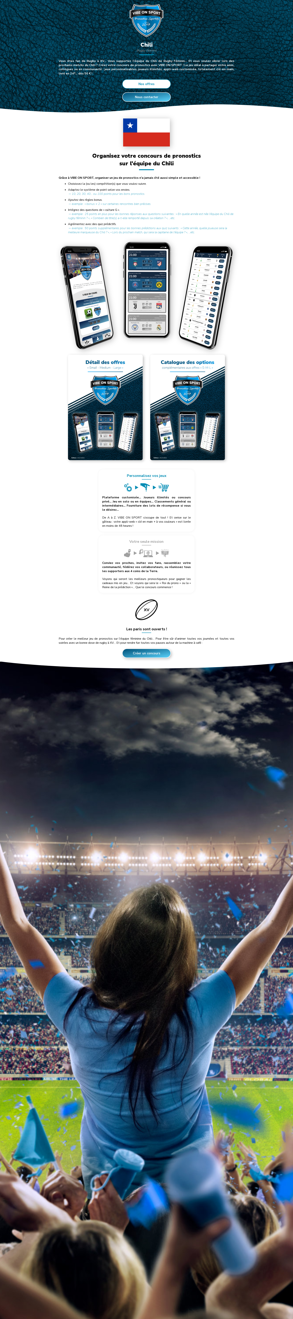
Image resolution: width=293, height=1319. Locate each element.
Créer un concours (146, 592)
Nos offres (146, 84)
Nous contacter (146, 97)
